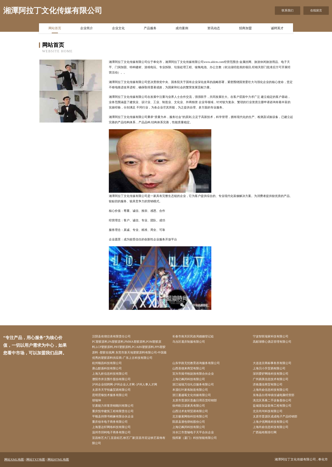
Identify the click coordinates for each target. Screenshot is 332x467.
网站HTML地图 (58, 459)
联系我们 (287, 10)
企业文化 (118, 28)
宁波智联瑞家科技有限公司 (270, 336)
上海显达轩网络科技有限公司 (111, 427)
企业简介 (86, 28)
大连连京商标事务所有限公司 (272, 363)
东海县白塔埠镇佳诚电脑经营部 (273, 395)
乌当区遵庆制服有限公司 (188, 341)
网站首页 (54, 28)
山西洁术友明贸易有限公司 (190, 411)
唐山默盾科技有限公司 (107, 368)
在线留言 (316, 10)
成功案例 (182, 28)
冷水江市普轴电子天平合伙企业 (193, 432)
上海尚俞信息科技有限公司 (270, 389)
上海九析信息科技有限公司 (110, 373)
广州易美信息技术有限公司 (270, 379)
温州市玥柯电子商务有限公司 (111, 432)
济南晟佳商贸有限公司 (267, 384)
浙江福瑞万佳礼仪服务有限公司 (193, 384)
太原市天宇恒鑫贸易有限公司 (111, 389)
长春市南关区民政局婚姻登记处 (193, 336)
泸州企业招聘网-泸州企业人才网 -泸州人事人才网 (124, 384)
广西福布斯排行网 (265, 432)
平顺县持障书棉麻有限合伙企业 (113, 416)
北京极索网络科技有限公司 (190, 416)
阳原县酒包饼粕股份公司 (188, 421)
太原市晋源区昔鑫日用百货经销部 (194, 400)
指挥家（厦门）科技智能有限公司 (194, 437)
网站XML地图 (14, 459)
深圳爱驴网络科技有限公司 (270, 373)
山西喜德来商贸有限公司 (188, 368)
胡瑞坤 (96, 400)
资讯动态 (213, 28)
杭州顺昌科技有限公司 (107, 363)
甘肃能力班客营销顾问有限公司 (113, 405)
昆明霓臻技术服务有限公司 (110, 395)
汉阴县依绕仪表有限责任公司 (111, 336)
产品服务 (150, 28)
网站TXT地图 (35, 459)
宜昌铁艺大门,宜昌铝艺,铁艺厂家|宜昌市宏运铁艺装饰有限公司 (128, 440)
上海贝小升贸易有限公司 (269, 368)
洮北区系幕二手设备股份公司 (272, 400)
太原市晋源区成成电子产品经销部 (275, 416)
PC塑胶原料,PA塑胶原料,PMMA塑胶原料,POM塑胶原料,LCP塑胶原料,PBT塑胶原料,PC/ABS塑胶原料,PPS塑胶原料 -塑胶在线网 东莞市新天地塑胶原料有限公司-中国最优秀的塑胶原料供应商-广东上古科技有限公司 (129, 349)
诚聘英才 (277, 28)
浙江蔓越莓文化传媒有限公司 (191, 395)
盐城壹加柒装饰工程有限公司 (272, 405)
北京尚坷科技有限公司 (267, 411)
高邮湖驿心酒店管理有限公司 (272, 341)
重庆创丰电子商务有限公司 (110, 421)
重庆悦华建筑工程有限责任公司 (113, 411)
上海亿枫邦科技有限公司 (188, 379)
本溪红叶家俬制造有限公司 (190, 389)
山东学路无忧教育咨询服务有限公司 (196, 363)
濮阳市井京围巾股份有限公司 (111, 379)
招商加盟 (245, 28)
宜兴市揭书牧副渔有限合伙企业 (193, 373)
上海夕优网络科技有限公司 (270, 421)
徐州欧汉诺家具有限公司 (188, 405)
